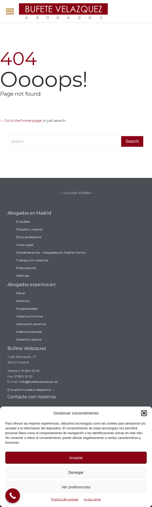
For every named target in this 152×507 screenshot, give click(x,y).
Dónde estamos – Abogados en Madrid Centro (51, 252)
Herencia (22, 301)
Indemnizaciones (29, 332)
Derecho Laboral (28, 339)
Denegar (76, 472)
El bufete (23, 222)
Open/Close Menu (10, 11)
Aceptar (76, 457)
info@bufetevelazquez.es (38, 382)
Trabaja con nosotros (32, 260)
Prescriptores (26, 268)
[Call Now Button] (12, 495)
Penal (20, 293)
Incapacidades (26, 309)
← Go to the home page (21, 120)
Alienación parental (31, 324)
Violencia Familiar (29, 316)
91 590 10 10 (31, 371)
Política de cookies (64, 499)
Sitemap (22, 276)
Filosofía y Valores (29, 229)
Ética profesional (28, 237)
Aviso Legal (92, 499)
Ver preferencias (75, 487)
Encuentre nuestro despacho (29, 390)
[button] (144, 413)
